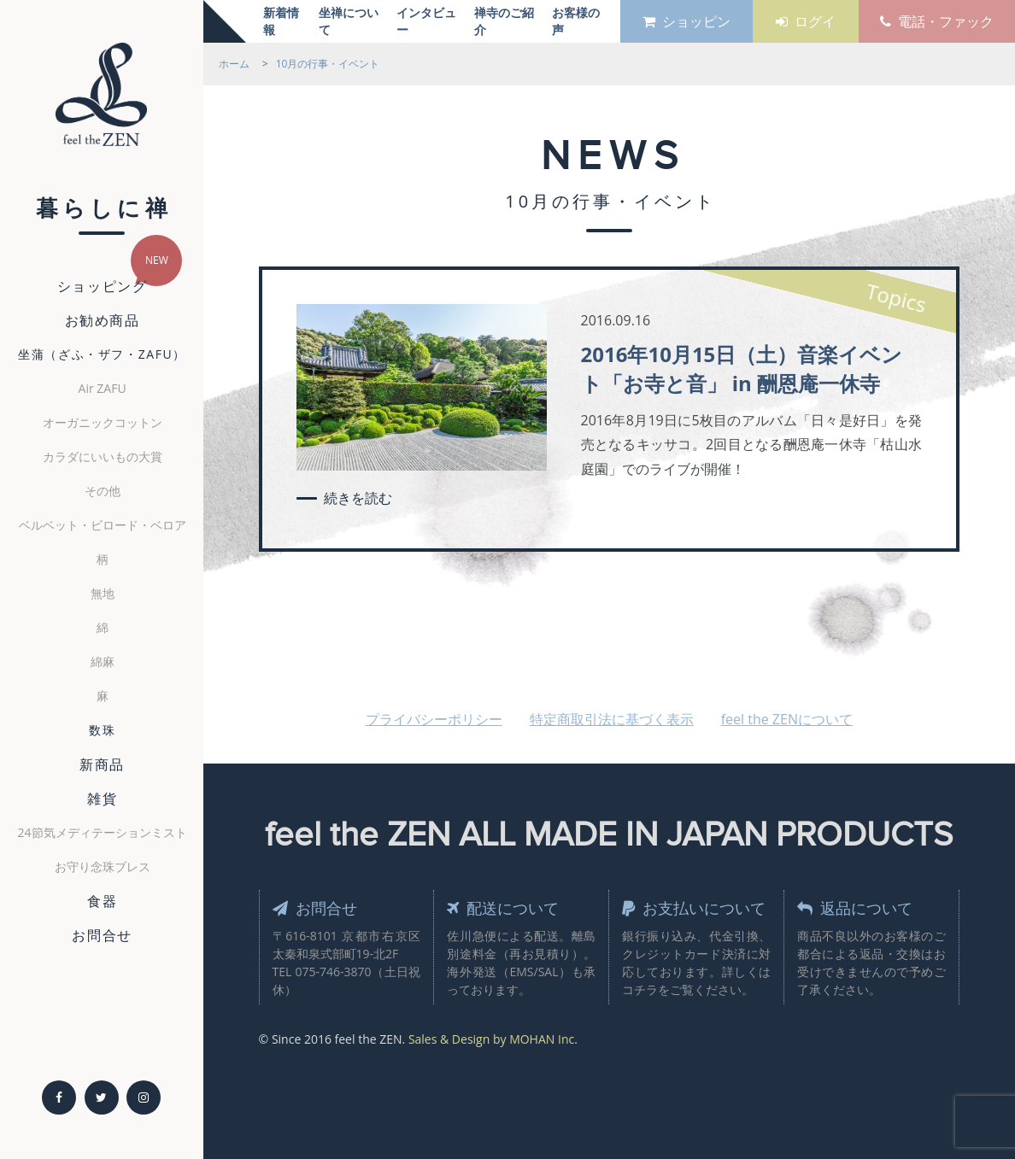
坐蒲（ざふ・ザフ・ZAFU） (102, 354)
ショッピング (102, 286)
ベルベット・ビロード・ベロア (102, 525)
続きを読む (358, 498)
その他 (102, 491)
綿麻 (102, 661)
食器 (102, 901)
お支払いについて (694, 908)
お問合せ (102, 935)
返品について (854, 908)
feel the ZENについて (787, 719)
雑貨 (102, 798)
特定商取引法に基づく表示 (612, 719)
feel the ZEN (101, 101)
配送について (503, 908)
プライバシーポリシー (434, 719)
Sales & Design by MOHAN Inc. (493, 1039)
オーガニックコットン (102, 422)
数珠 (102, 730)
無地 (102, 593)
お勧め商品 (102, 320)
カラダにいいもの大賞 (102, 456)
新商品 (102, 764)
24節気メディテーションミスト (102, 832)
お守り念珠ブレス (102, 866)
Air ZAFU (102, 388)
